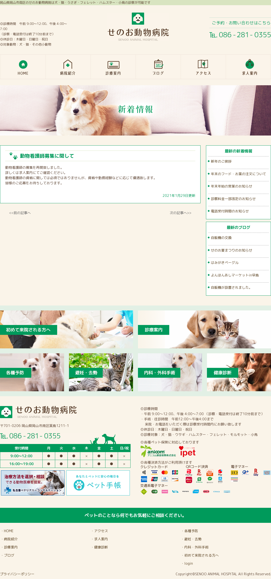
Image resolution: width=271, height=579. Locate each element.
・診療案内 (9, 547)
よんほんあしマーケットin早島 (235, 275)
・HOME (7, 530)
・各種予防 (189, 530)
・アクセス (99, 530)
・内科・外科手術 (194, 547)
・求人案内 (99, 539)
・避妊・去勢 (191, 539)
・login (187, 563)
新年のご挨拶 (221, 161)
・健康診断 (99, 547)
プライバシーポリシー (17, 574)
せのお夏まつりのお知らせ (231, 250)
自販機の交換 (221, 237)
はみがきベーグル (224, 262)
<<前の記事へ (20, 212)
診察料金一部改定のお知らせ (233, 198)
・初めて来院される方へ (200, 555)
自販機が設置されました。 (231, 287)
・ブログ (7, 555)
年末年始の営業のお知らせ (231, 186)
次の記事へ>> (180, 212)
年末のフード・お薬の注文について (238, 173)
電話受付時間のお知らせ (230, 211)
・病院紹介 (9, 539)
